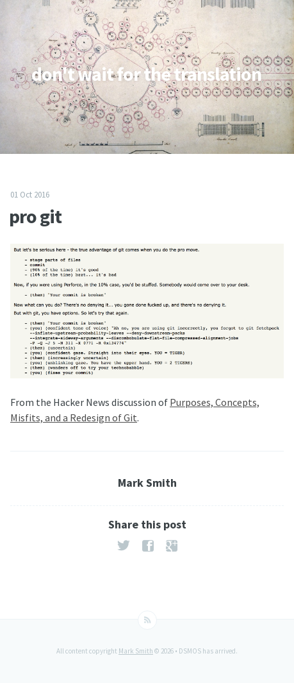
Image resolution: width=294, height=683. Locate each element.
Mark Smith (135, 650)
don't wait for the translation (146, 74)
